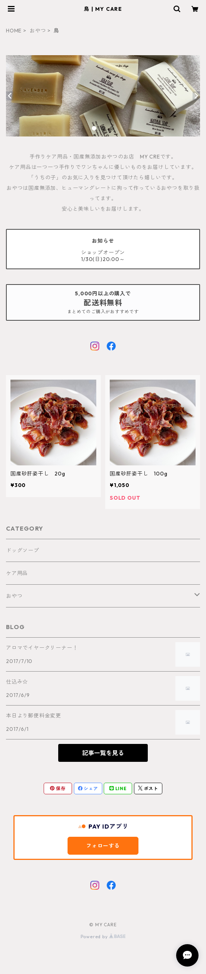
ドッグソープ (22, 550)
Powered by (103, 936)
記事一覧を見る (103, 753)
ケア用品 (17, 573)
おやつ (37, 30)
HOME (14, 30)
